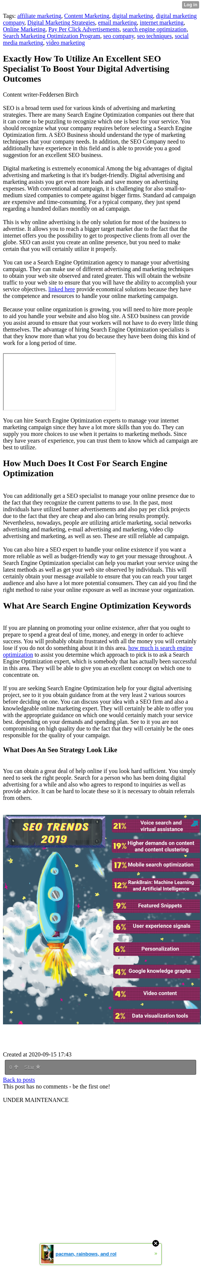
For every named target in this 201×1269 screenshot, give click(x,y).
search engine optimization (155, 29)
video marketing (65, 43)
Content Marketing (86, 16)
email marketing (117, 22)
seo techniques (154, 36)
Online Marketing (24, 29)
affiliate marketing (39, 16)
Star (32, 1067)
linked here (61, 289)
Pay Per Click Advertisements (84, 29)
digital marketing (132, 16)
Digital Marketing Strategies (61, 22)
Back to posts (19, 1080)
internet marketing (162, 22)
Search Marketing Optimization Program (51, 36)
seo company (118, 36)
